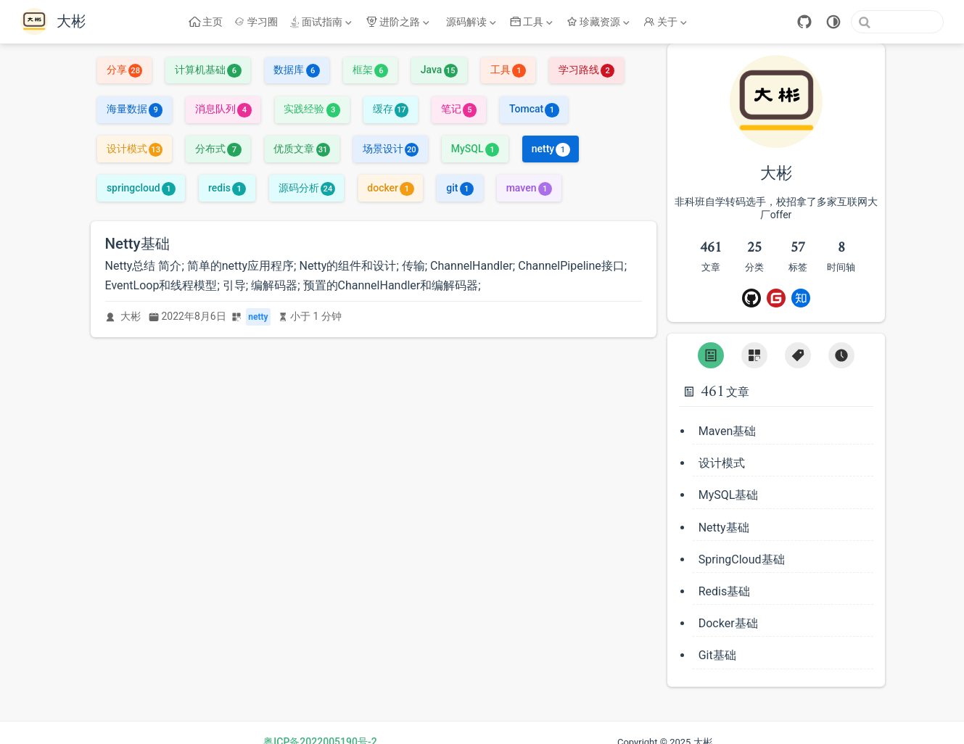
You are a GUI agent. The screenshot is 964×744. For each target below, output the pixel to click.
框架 (370, 69)
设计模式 (134, 148)
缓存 (390, 109)
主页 (206, 22)
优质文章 (301, 148)
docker (390, 188)
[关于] (666, 21)
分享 (124, 69)
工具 (508, 69)
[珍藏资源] (599, 21)
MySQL (475, 148)
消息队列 (223, 109)
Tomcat (534, 109)
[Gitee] (776, 298)
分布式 (218, 148)
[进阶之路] (398, 21)
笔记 (459, 109)
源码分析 (306, 188)
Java (439, 69)
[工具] (533, 21)
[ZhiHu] (800, 298)
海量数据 (134, 109)
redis (227, 188)
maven (529, 188)
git (460, 188)
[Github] (751, 298)
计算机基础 (208, 69)
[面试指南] (322, 21)
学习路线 (586, 69)
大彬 (130, 316)
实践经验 (311, 109)
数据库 (296, 69)
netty (551, 148)
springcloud (141, 188)
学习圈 (256, 22)
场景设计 (391, 148)
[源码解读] (470, 21)
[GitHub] (804, 21)
